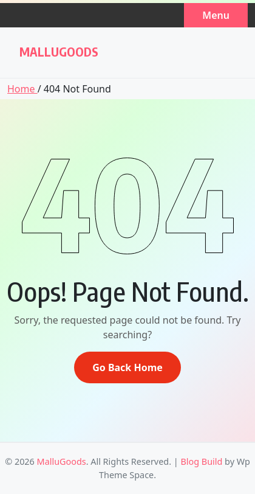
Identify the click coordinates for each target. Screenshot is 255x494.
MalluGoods (58, 51)
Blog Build (201, 461)
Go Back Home (127, 367)
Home (22, 89)
